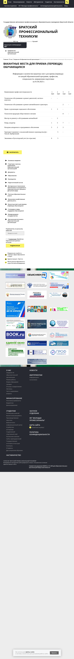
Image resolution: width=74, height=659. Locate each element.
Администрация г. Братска (15, 259)
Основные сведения (14, 160)
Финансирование (18, 2)
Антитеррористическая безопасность (16, 13)
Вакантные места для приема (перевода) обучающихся (56, 59)
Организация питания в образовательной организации (15, 220)
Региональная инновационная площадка (17, 10)
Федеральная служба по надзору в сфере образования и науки (16, 254)
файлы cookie (30, 652)
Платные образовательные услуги (16, 195)
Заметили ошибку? (38, 427)
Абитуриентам (38, 2)
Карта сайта (35, 425)
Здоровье (48, 13)
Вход (66, 6)
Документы (11, 172)
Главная (5, 59)
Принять (54, 653)
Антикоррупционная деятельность (51, 6)
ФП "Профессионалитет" (40, 10)
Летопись (9, 389)
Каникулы (9, 446)
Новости (29, 2)
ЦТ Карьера (10, 429)
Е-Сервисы (9, 448)
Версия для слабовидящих (12, 45)
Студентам (48, 2)
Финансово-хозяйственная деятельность (16, 200)
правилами (12, 239)
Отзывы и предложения (13, 386)
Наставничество (59, 2)
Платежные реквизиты (13, 400)
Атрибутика (10, 427)
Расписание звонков (12, 436)
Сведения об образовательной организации (13, 52)
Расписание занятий (12, 413)
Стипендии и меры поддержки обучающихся (16, 210)
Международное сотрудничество (13, 215)
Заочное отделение (10, 6)
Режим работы (11, 379)
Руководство (12, 179)
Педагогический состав (15, 182)
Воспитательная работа (14, 415)
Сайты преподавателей (13, 439)
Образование (12, 175)
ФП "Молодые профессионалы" (28, 6)
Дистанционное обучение (14, 450)
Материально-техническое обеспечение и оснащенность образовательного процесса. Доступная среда (17, 188)
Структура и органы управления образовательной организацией (14, 166)
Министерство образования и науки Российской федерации (16, 262)
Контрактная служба (36, 13)
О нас (9, 2)
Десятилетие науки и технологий (14, 17)
